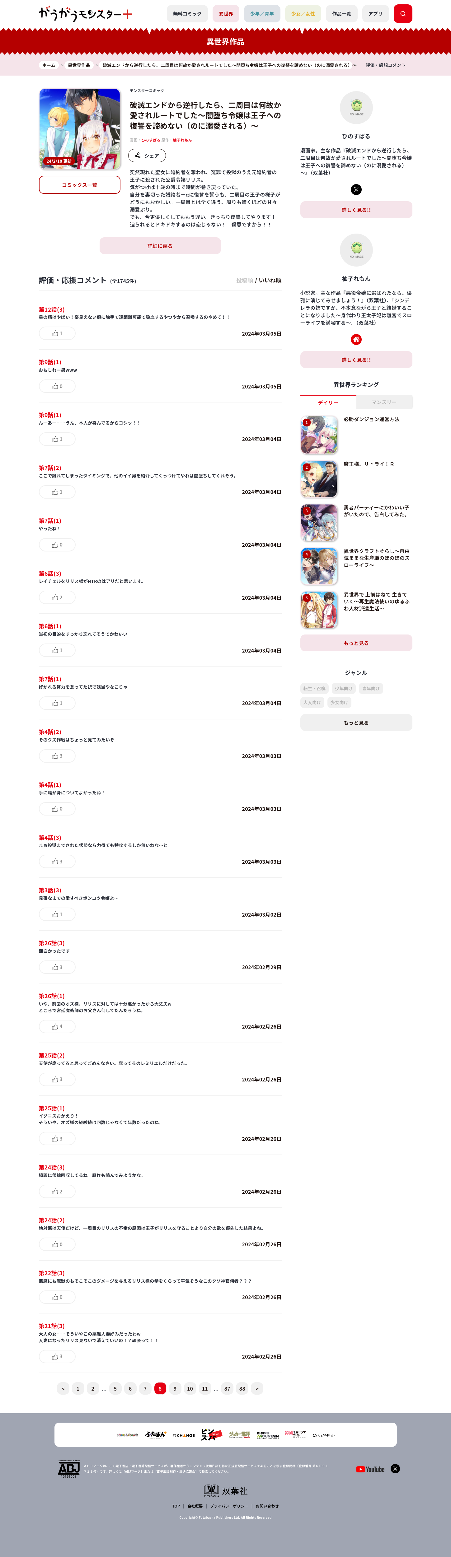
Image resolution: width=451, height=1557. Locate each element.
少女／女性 (303, 13)
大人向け (312, 702)
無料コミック (187, 13)
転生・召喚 (314, 688)
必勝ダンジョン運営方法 (372, 419)
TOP (176, 1505)
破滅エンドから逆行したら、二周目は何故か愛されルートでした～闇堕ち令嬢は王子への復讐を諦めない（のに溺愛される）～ (205, 115)
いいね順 (270, 280)
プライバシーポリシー (229, 1505)
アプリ (376, 13)
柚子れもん (182, 139)
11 (205, 1388)
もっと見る (356, 643)
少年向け (344, 688)
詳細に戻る (160, 245)
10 (190, 1388)
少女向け (339, 702)
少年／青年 (262, 13)
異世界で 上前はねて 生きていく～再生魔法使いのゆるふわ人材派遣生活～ (377, 601)
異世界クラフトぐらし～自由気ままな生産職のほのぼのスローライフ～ (377, 558)
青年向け (371, 688)
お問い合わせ (267, 1505)
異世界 (226, 13)
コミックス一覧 (79, 184)
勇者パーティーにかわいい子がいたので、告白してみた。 (376, 511)
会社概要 (195, 1505)
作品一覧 (341, 13)
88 (242, 1388)
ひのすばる (151, 139)
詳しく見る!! (356, 209)
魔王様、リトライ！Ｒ (369, 463)
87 (227, 1388)
